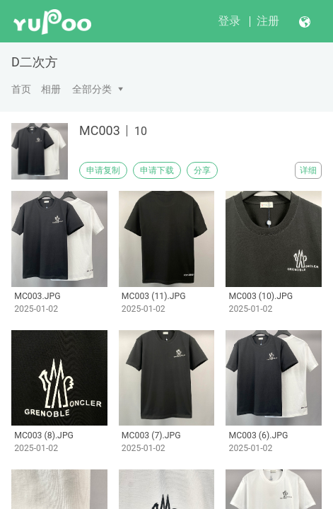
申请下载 (157, 170)
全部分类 (92, 89)
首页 (21, 89)
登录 (229, 21)
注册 (268, 21)
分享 (202, 170)
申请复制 (103, 170)
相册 (51, 89)
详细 (308, 170)
